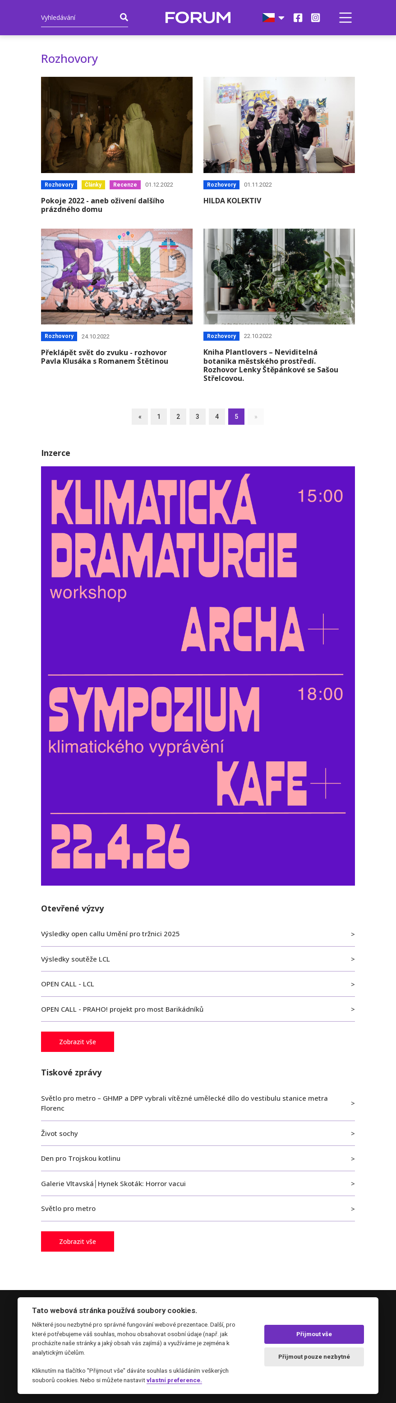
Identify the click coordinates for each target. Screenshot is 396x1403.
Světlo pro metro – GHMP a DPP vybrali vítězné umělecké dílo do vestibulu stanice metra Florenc (184, 1103)
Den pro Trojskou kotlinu (80, 1158)
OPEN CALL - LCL (67, 983)
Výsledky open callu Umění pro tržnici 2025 (110, 933)
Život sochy (59, 1133)
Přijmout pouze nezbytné (314, 1356)
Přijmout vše (314, 1334)
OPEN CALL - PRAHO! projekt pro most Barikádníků (122, 1009)
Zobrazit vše (77, 1041)
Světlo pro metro (68, 1208)
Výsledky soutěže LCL (75, 958)
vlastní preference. (174, 1380)
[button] (345, 17)
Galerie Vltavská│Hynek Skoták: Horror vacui (113, 1183)
